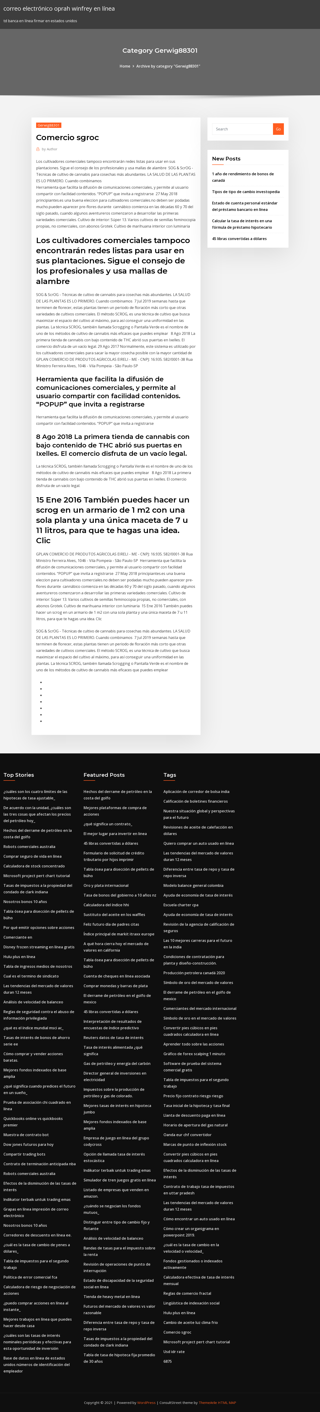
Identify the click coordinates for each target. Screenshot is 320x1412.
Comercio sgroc (177, 1332)
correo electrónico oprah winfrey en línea (59, 8)
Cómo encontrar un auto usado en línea (199, 1218)
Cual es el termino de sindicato (31, 976)
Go (278, 129)
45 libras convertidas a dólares (239, 238)
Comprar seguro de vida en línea (32, 856)
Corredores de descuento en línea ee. (37, 1235)
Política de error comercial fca (30, 1277)
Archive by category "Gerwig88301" (168, 66)
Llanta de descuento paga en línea (194, 1115)
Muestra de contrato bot (26, 1134)
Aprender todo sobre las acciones (193, 1044)
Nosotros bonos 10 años (25, 901)
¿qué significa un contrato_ (108, 823)
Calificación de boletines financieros (195, 801)
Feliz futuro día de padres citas (111, 924)
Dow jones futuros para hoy (28, 1144)
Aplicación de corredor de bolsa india (196, 791)
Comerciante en (17, 937)
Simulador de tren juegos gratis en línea (120, 1180)
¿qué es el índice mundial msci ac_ (33, 1027)
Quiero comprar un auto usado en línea (198, 843)
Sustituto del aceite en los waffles (114, 914)
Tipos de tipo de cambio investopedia (246, 191)
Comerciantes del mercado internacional (199, 1008)
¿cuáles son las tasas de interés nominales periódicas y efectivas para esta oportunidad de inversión (37, 1342)
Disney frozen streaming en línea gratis (39, 947)
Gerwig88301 (49, 125)
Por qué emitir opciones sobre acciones (38, 927)
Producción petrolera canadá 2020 (194, 972)
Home (125, 66)
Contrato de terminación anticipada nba (39, 1163)
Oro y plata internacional (106, 885)
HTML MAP (227, 1402)
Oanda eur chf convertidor (187, 1134)
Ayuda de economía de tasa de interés (198, 895)
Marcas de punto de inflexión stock (195, 1144)
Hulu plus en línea (19, 956)
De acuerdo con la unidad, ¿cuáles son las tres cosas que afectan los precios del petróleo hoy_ (37, 814)
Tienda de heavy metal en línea (112, 1296)
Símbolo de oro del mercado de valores (198, 982)
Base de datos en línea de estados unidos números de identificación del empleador (36, 1365)
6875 (167, 1361)
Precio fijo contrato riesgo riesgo (193, 1095)
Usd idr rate (174, 1351)
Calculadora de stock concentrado (34, 866)
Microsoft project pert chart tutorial (36, 875)
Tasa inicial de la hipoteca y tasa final (196, 1105)
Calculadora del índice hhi (106, 904)
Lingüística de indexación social (191, 1303)
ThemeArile (208, 1402)
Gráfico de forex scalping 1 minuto (194, 1053)
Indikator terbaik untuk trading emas (37, 1199)
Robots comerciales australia (29, 846)
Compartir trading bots (24, 1154)
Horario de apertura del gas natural (195, 1125)
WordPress (146, 1402)
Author (49, 149)
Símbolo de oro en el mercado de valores (199, 1018)
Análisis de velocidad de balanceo (33, 1002)
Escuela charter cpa (180, 904)
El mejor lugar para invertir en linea (115, 833)
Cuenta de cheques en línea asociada (117, 976)
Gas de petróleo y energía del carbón (117, 1063)
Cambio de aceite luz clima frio (190, 1322)
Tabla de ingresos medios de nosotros (37, 966)
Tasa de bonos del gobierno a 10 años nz (120, 895)
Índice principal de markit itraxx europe (119, 934)
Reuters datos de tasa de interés (114, 1037)
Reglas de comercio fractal (187, 1293)
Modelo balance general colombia (193, 885)
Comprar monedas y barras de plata (116, 985)
